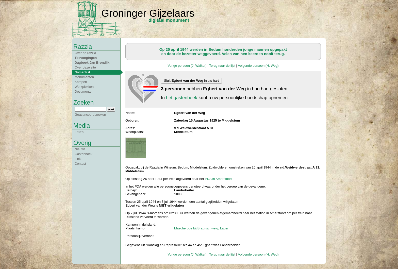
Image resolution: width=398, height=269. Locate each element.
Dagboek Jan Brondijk (92, 62)
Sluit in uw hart (191, 80)
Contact (80, 163)
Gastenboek (83, 154)
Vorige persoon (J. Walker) (187, 66)
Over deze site (85, 67)
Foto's (79, 132)
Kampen (81, 82)
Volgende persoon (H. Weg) (258, 66)
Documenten (84, 91)
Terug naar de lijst (222, 66)
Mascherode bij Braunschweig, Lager (201, 228)
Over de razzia (85, 53)
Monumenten (84, 77)
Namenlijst (82, 72)
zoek (111, 109)
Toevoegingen (86, 58)
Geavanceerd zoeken (90, 114)
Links (78, 159)
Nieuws (80, 149)
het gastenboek (181, 97)
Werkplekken (84, 87)
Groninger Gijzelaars (147, 13)
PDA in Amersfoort (218, 179)
